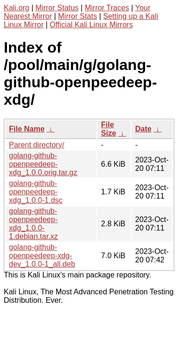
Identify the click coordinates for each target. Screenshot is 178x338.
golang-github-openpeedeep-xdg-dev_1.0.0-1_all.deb (42, 255)
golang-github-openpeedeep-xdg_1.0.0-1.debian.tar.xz (33, 223)
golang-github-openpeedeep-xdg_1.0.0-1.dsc (36, 191)
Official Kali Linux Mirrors (91, 25)
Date (143, 129)
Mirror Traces (107, 8)
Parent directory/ (36, 145)
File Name (27, 129)
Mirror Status (57, 8)
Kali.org (16, 8)
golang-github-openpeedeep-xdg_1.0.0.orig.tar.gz (43, 164)
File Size (108, 129)
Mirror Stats (77, 16)
